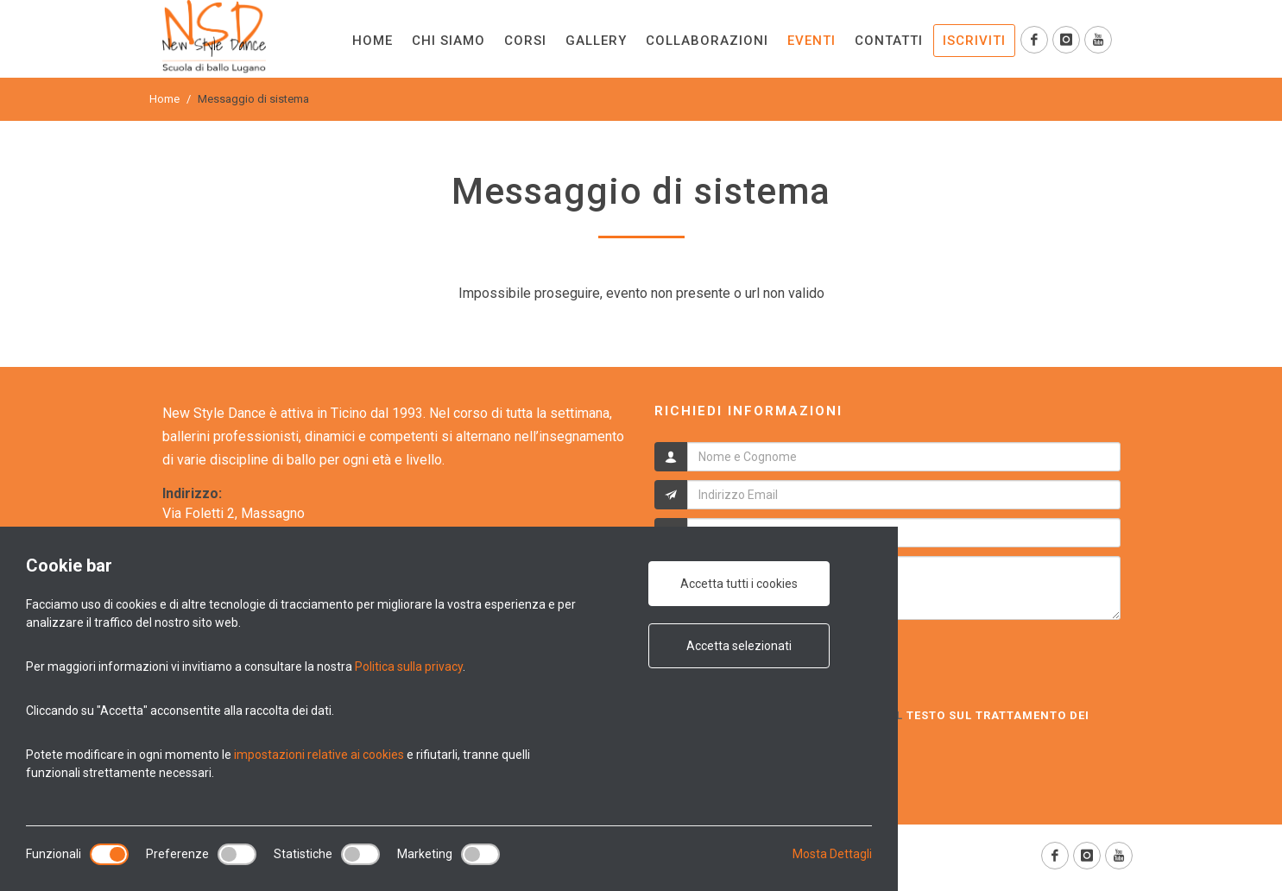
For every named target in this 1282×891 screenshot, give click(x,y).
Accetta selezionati (739, 646)
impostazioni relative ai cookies (319, 754)
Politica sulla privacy (409, 666)
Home (164, 98)
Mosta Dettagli (832, 854)
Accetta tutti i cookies (739, 584)
